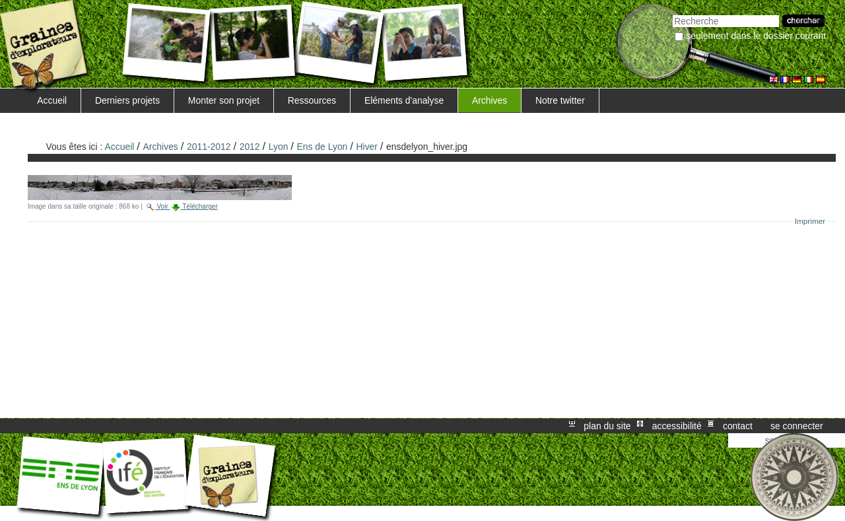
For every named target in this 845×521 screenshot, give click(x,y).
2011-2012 (209, 146)
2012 (250, 146)
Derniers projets (127, 100)
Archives (489, 100)
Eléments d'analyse (404, 100)
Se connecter (796, 426)
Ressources (312, 100)
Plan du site (607, 426)
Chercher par (672, 13)
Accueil (52, 100)
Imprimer (810, 221)
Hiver (367, 146)
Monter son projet (223, 100)
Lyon (278, 146)
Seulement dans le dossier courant (756, 35)
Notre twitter (560, 100)
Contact (738, 426)
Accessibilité (677, 426)
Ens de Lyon (322, 146)
